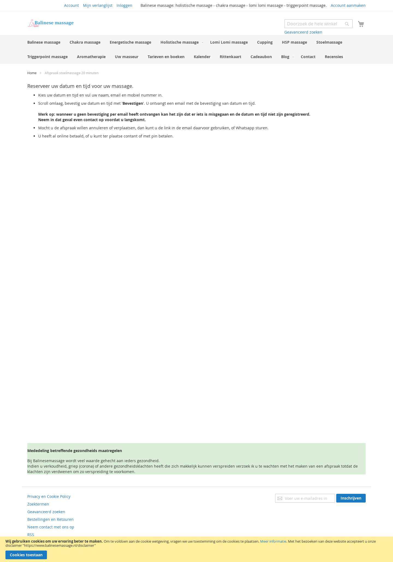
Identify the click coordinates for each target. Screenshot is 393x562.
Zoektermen (38, 504)
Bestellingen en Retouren (50, 519)
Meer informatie (273, 541)
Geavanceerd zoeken (303, 32)
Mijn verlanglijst (97, 5)
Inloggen (124, 5)
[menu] (196, 49)
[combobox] (318, 23)
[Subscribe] (351, 498)
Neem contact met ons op (50, 527)
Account (71, 5)
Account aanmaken (348, 5)
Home (32, 73)
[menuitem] (44, 42)
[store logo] (50, 23)
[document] (196, 549)
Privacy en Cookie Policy (48, 496)
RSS (30, 534)
